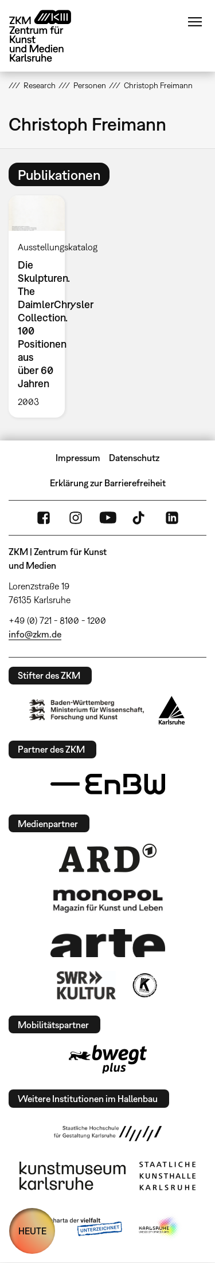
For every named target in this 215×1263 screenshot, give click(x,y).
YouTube (107, 517)
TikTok (139, 517)
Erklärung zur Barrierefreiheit (108, 483)
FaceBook (43, 517)
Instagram (75, 517)
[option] (41, 306)
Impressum (78, 458)
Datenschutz (134, 458)
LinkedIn (172, 517)
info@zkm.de (35, 634)
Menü (194, 21)
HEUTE (32, 1231)
